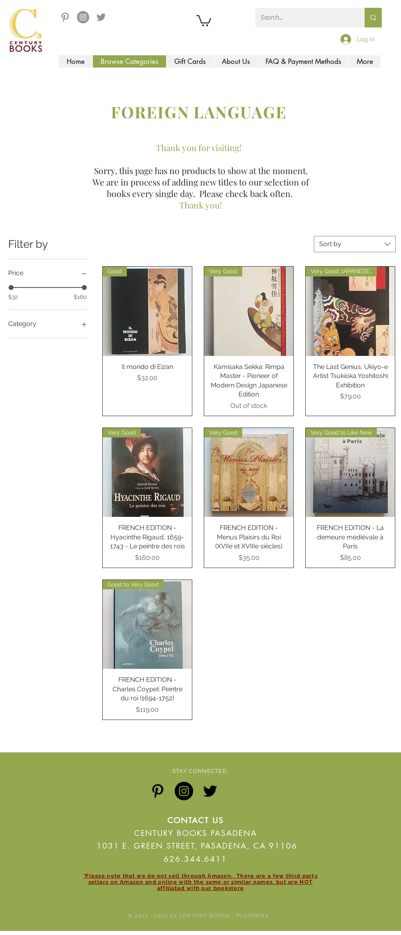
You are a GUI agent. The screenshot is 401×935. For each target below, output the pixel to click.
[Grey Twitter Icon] (101, 17)
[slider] (11, 287)
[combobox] (355, 244)
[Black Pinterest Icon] (158, 791)
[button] (203, 20)
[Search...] (303, 17)
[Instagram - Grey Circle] (83, 17)
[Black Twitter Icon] (210, 791)
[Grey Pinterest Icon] (65, 17)
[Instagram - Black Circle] (184, 791)
